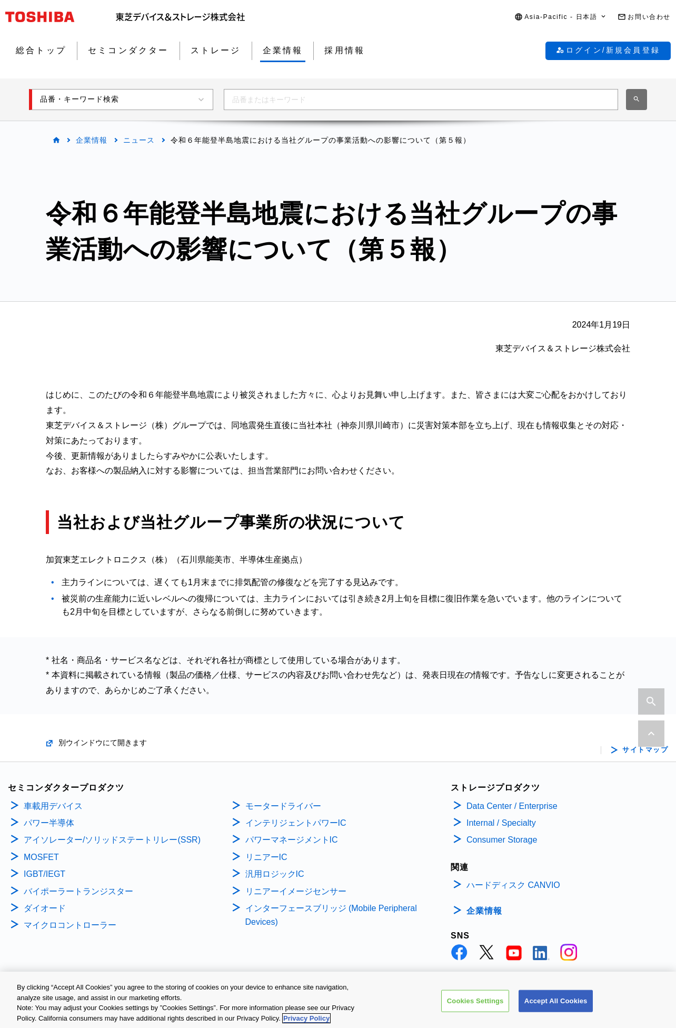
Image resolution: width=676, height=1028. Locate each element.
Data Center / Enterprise (512, 806)
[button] (560, 17)
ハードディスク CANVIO (513, 885)
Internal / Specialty (501, 822)
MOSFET (41, 857)
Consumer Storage (501, 839)
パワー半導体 (49, 822)
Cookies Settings (475, 1010)
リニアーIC (266, 857)
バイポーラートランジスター (78, 891)
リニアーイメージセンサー (295, 891)
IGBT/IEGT (44, 873)
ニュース (139, 140)
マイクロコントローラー (70, 925)
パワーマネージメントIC (291, 839)
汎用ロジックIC (274, 873)
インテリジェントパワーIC (295, 822)
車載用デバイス (53, 806)
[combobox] (421, 99)
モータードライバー (283, 806)
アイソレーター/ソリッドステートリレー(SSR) (112, 839)
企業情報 (91, 140)
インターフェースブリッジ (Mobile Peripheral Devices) (331, 915)
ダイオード (45, 908)
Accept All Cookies (556, 1010)
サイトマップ (645, 750)
